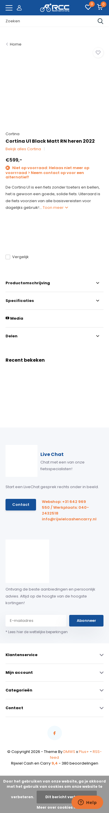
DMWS (69, 751)
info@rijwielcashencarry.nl (66, 519)
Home (16, 44)
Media (14, 318)
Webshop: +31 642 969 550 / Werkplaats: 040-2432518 (65, 507)
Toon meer (55, 207)
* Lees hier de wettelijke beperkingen (37, 631)
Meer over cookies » (56, 807)
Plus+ (84, 751)
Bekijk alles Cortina (23, 149)
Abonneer (86, 620)
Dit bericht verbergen (66, 796)
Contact (20, 504)
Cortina (12, 134)
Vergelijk (17, 257)
